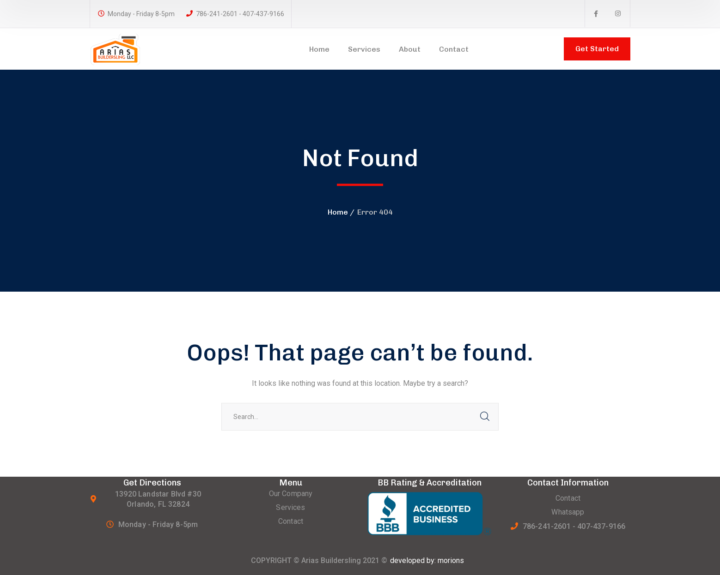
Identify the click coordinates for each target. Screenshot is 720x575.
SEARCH (484, 416)
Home (338, 212)
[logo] (128, 48)
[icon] (596, 14)
